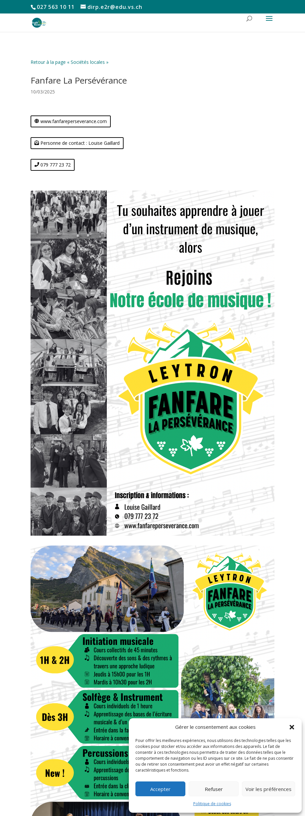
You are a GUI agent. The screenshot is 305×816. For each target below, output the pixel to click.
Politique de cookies (212, 803)
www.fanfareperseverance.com (73, 121)
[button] (292, 727)
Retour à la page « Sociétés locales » (69, 62)
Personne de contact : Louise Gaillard (80, 143)
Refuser (214, 789)
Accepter (160, 789)
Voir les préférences (269, 789)
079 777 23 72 (55, 165)
